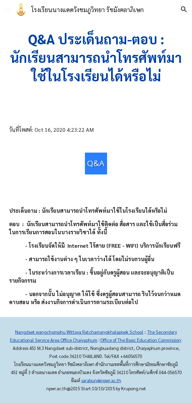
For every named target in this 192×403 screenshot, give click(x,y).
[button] (8, 9)
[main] (96, 57)
